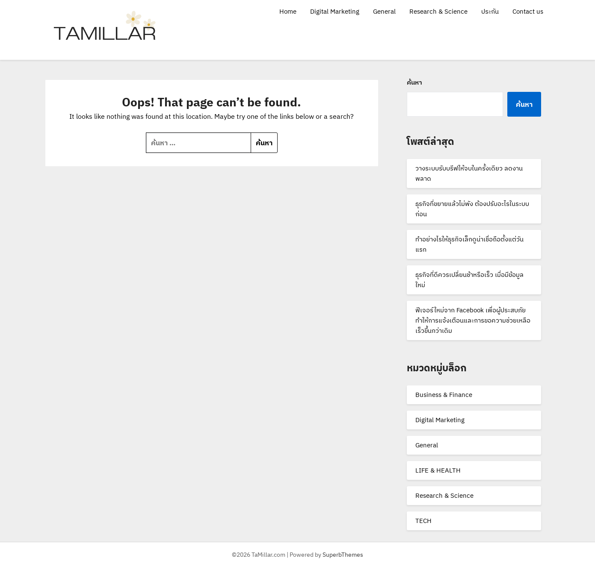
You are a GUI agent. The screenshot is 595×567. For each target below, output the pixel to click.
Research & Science (438, 11)
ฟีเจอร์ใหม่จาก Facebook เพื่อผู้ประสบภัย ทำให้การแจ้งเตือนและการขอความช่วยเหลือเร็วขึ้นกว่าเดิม (472, 320)
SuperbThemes (343, 554)
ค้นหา (414, 82)
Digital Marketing (334, 11)
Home (287, 11)
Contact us (527, 11)
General (384, 11)
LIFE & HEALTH (438, 470)
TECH (423, 521)
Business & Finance (443, 395)
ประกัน (490, 11)
